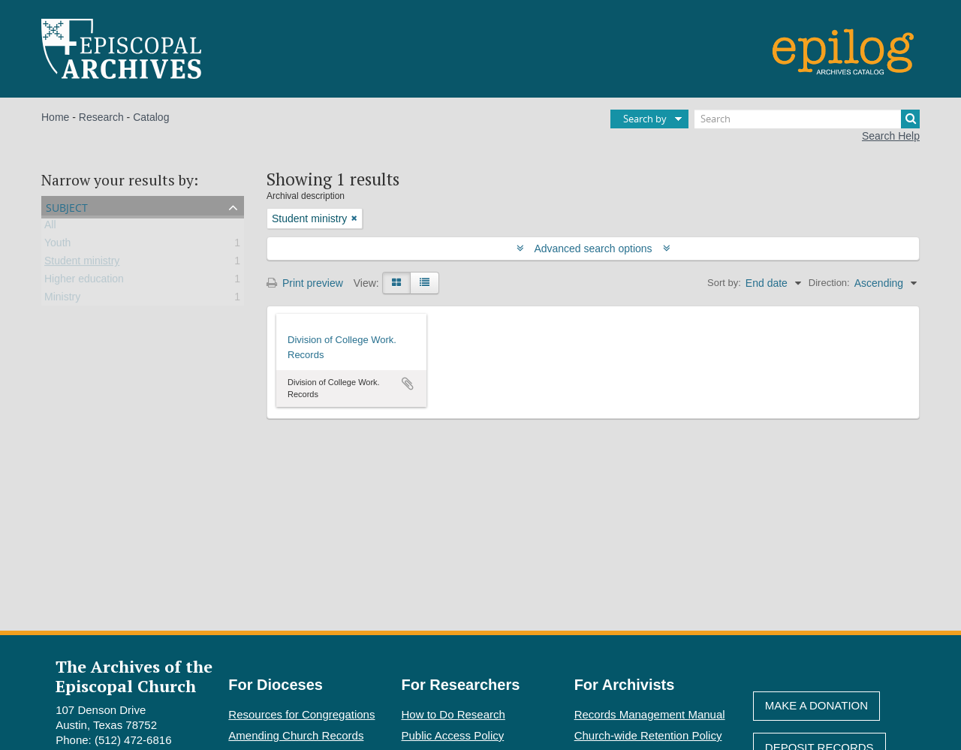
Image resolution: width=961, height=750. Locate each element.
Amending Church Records (295, 735)
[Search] (807, 119)
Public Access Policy (453, 735)
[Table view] (424, 283)
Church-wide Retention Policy (648, 735)
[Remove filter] (354, 218)
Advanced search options (593, 248)
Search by (645, 118)
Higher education (84, 282)
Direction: (829, 282)
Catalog (151, 117)
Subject (67, 206)
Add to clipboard (407, 383)
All (50, 227)
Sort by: (724, 282)
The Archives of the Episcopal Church (134, 675)
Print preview (305, 283)
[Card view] (396, 283)
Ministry (62, 300)
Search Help (891, 136)
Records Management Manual (649, 714)
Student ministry (81, 264)
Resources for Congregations (301, 714)
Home (55, 117)
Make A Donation (816, 705)
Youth (57, 245)
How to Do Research (453, 714)
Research (101, 117)
